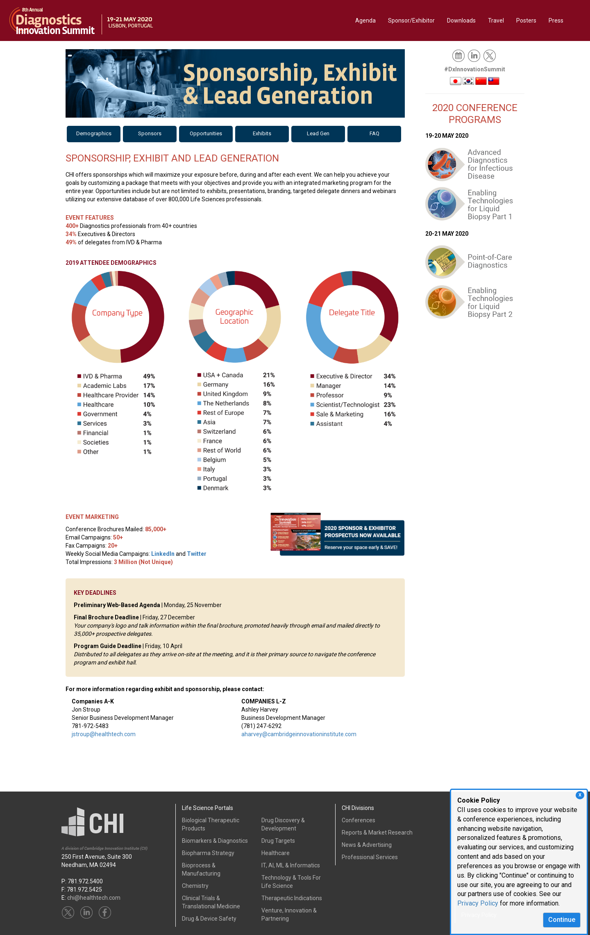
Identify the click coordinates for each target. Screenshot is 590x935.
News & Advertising (367, 845)
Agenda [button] (365, 20)
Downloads (461, 20)
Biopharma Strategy (208, 853)
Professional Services (370, 857)
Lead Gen (318, 133)
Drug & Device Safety (209, 918)
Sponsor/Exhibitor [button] (411, 20)
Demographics (93, 133)
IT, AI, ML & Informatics (290, 865)
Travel (496, 20)
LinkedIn (163, 554)
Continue (561, 920)
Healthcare (275, 853)
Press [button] (556, 20)
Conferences (358, 820)
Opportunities (206, 133)
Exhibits (262, 133)
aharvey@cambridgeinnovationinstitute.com (298, 734)
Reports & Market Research (377, 832)
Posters (526, 20)
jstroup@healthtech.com (104, 734)
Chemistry (195, 886)
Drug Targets (278, 840)
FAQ (374, 133)
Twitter (196, 554)
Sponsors (149, 133)
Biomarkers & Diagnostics (215, 840)
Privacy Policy (477, 903)
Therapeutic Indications (291, 898)
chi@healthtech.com (93, 897)
